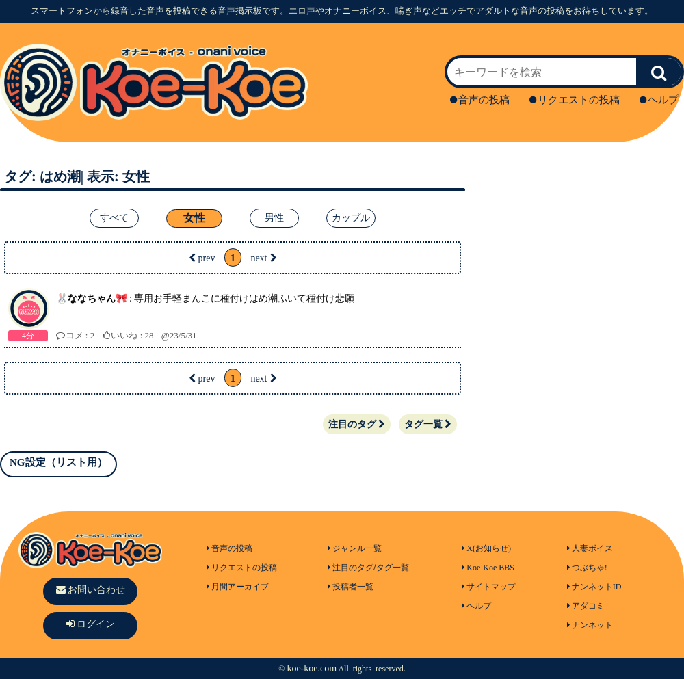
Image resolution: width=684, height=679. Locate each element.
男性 (274, 218)
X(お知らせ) (486, 548)
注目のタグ (356, 424)
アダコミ (586, 606)
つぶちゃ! (587, 567)
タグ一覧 (427, 424)
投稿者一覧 (350, 586)
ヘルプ (659, 99)
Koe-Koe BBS (488, 567)
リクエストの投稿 (574, 99)
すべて (114, 218)
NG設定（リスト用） (58, 462)
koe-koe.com (312, 668)
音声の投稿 (480, 99)
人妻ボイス (590, 548)
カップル (351, 218)
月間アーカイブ (238, 586)
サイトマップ (489, 586)
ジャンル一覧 (355, 548)
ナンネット (590, 625)
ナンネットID (594, 586)
